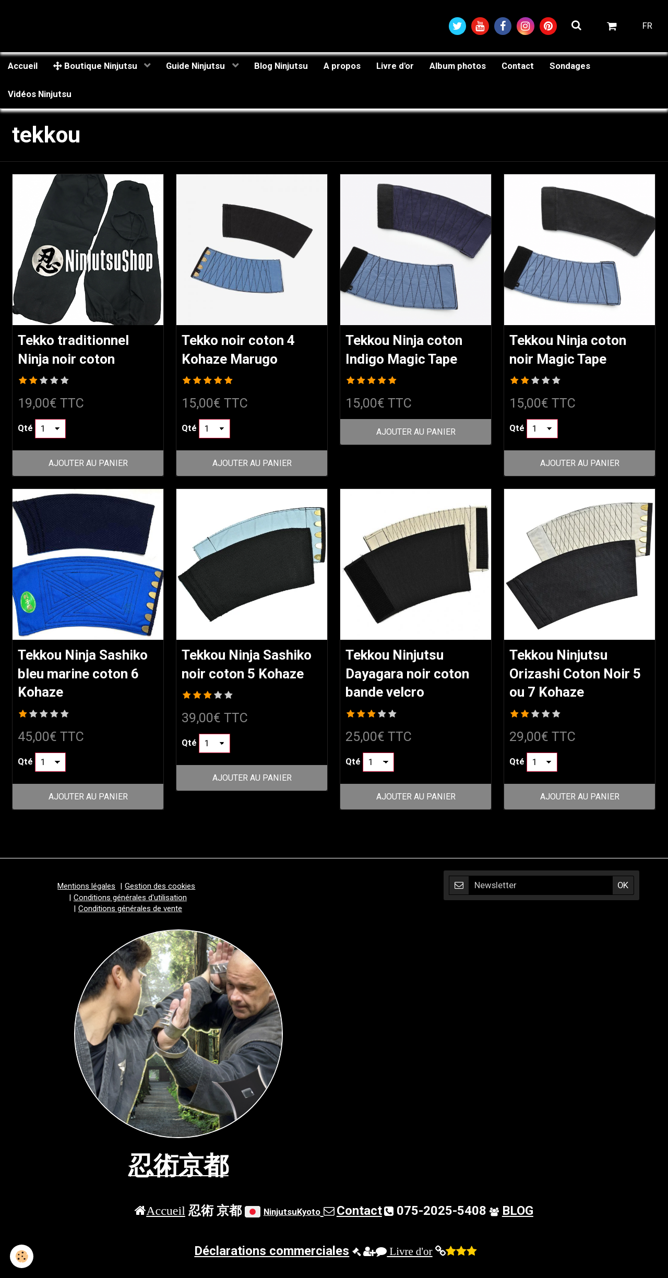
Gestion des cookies (160, 890)
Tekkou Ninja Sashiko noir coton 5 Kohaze (251, 676)
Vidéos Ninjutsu (39, 94)
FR (647, 26)
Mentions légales (86, 890)
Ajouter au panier (88, 465)
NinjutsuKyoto (292, 1216)
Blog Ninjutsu (281, 66)
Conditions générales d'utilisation (130, 902)
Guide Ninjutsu (196, 66)
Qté (25, 430)
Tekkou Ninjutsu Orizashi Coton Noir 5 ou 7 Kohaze (575, 676)
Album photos (458, 66)
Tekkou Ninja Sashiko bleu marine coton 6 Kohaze (88, 676)
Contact (518, 66)
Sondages (570, 66)
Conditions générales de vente (130, 913)
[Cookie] (22, 1256)
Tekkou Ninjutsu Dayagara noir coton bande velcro (413, 676)
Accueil (23, 66)
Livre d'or (395, 66)
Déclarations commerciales (271, 1255)
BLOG (517, 1215)
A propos (342, 66)
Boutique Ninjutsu (96, 66)
